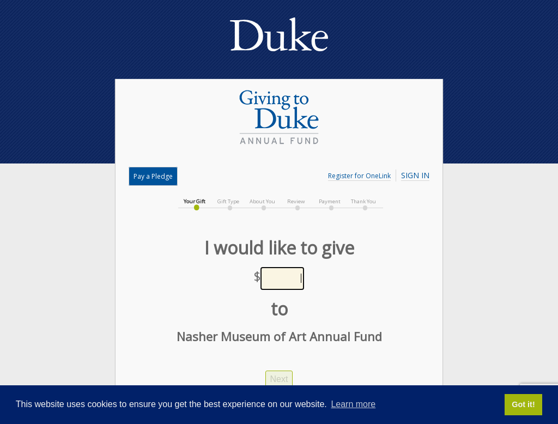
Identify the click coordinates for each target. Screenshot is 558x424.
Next (279, 379)
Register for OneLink (359, 175)
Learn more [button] (353, 404)
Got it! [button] (523, 404)
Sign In (415, 175)
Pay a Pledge (153, 176)
